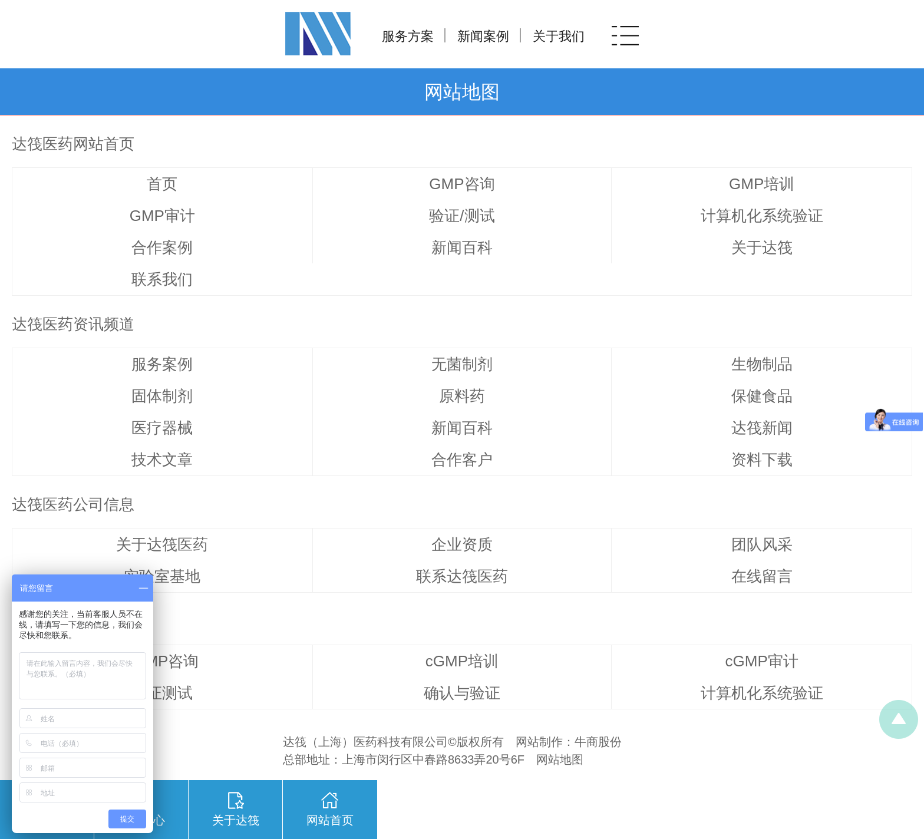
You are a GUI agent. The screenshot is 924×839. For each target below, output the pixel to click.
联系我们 (162, 279)
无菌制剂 (462, 364)
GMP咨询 (461, 184)
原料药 (462, 396)
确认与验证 (462, 693)
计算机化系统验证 (762, 215)
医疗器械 (162, 428)
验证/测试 (461, 215)
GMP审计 (162, 215)
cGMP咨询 (162, 661)
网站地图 (559, 759)
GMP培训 (761, 184)
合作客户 (462, 459)
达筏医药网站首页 (73, 144)
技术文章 (162, 459)
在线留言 (762, 576)
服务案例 (162, 364)
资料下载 (762, 459)
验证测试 (162, 693)
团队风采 (762, 544)
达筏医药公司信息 (73, 504)
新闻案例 (483, 36)
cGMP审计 (761, 661)
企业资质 (462, 544)
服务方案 (408, 36)
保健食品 (762, 396)
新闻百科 (462, 247)
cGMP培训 (462, 661)
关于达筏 (762, 247)
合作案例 (162, 247)
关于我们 (559, 36)
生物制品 (762, 364)
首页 (162, 184)
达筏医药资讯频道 (73, 324)
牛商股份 (598, 741)
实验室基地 (162, 576)
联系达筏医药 (462, 576)
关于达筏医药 (162, 544)
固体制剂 (162, 396)
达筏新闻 (762, 428)
